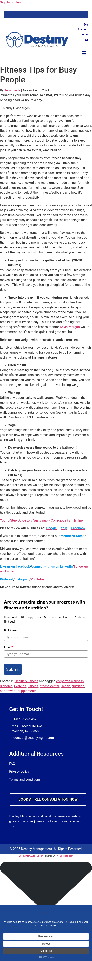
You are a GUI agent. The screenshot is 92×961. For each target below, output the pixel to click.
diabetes (6, 686)
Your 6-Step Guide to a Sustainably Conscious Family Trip (41, 520)
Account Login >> (83, 34)
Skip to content (11, 2)
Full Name (10, 630)
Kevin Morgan (70, 327)
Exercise (20, 686)
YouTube (37, 579)
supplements (27, 691)
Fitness (33, 686)
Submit (13, 669)
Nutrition (78, 686)
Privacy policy (19, 771)
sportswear (8, 691)
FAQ (12, 764)
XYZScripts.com (65, 856)
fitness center (49, 686)
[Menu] (84, 53)
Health (65, 686)
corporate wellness (70, 681)
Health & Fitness (26, 681)
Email (8, 647)
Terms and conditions (25, 779)
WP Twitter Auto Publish (31, 856)
